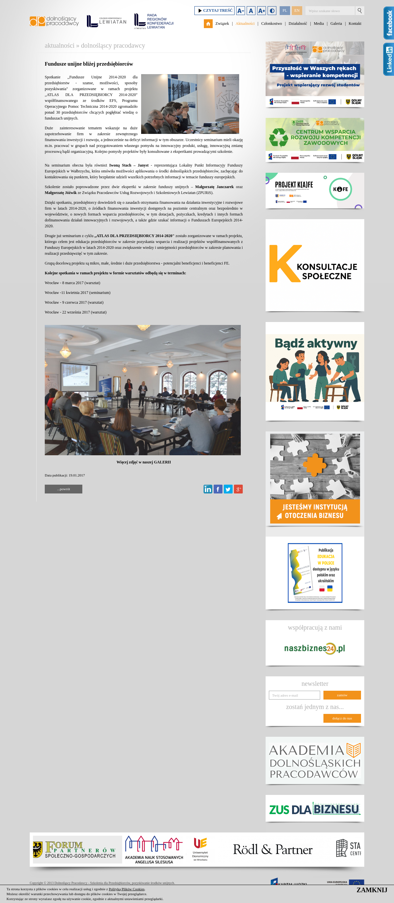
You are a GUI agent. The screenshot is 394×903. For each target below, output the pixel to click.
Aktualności (245, 23)
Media (319, 23)
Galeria (336, 23)
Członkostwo (271, 23)
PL (285, 10)
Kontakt (355, 23)
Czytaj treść (214, 10)
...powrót (63, 489)
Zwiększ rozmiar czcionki (261, 10)
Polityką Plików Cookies (126, 889)
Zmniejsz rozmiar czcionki (240, 10)
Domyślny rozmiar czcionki (251, 10)
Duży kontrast (272, 10)
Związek (222, 23)
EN (297, 10)
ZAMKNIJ (372, 890)
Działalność (297, 23)
